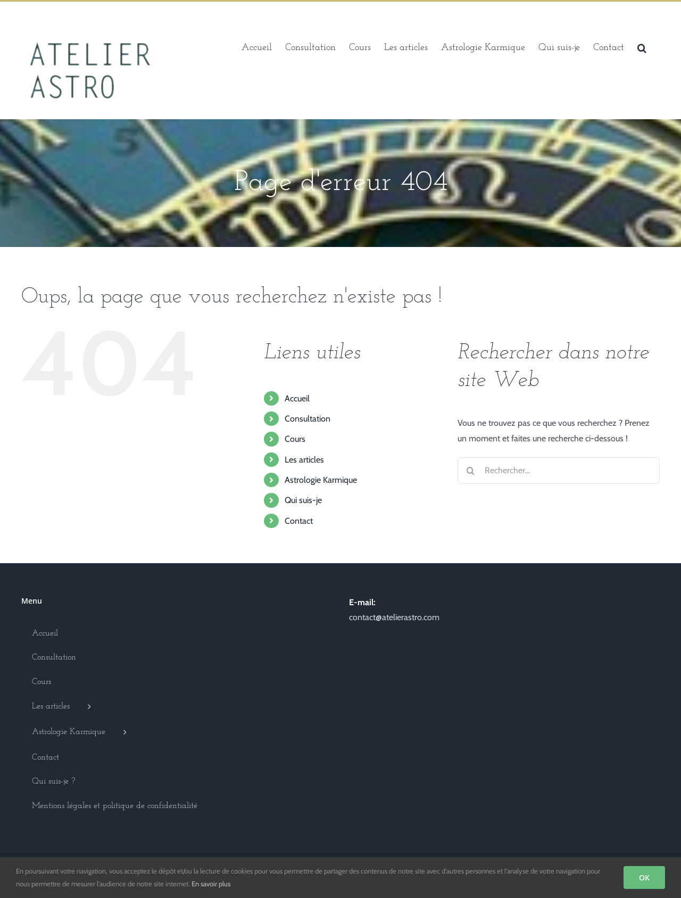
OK (644, 877)
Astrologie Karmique (321, 480)
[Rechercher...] (559, 470)
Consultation (307, 419)
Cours (295, 439)
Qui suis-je (303, 500)
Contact (299, 521)
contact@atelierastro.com (394, 617)
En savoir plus (211, 883)
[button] (641, 47)
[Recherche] (471, 470)
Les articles (304, 460)
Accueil (297, 398)
